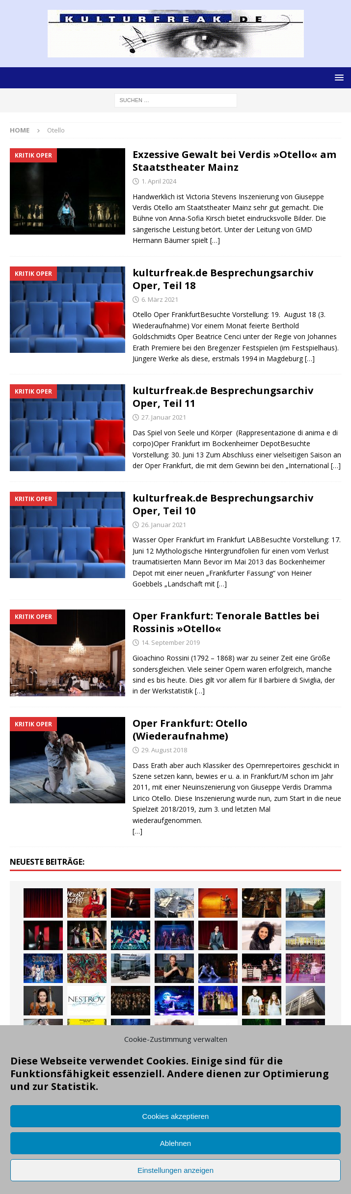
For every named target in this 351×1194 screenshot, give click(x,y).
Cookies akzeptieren (175, 1116)
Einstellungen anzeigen (175, 1170)
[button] (337, 77)
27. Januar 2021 (163, 417)
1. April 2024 (158, 181)
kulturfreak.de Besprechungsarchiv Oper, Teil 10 (223, 504)
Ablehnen (175, 1143)
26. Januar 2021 (163, 524)
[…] (215, 240)
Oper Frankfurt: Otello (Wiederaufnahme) (190, 729)
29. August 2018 (164, 749)
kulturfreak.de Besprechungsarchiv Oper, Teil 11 (223, 397)
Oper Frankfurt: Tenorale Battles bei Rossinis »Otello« (226, 622)
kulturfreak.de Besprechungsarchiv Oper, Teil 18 (223, 279)
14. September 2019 (170, 642)
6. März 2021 (159, 299)
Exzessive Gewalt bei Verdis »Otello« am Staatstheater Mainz (234, 161)
